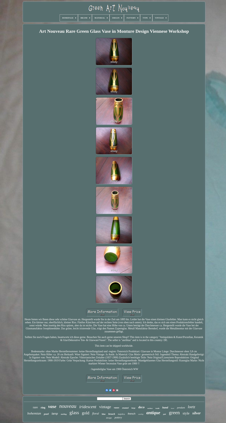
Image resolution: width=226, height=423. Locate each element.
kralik (157, 408)
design (109, 418)
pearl (46, 414)
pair (164, 414)
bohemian (34, 413)
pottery (118, 417)
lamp (55, 413)
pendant (181, 407)
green (174, 412)
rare (35, 407)
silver (196, 413)
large (133, 408)
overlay (140, 414)
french (131, 413)
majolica (121, 414)
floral (95, 413)
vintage (105, 407)
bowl (172, 408)
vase (52, 406)
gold (85, 413)
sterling (64, 414)
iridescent (87, 406)
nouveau (67, 406)
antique (153, 412)
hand (165, 407)
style (186, 413)
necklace (150, 408)
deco (141, 407)
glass (74, 412)
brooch (111, 414)
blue (104, 414)
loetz (191, 407)
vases (116, 407)
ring (43, 407)
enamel (125, 408)
